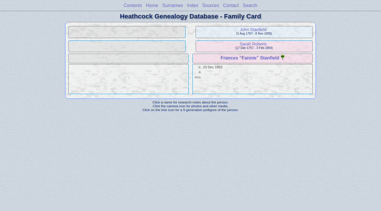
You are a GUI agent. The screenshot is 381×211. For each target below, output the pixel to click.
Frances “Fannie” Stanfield (250, 57)
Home (152, 5)
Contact (231, 5)
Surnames (172, 5)
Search (250, 5)
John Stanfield (253, 29)
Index (192, 5)
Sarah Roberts (253, 44)
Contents (133, 5)
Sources (210, 5)
